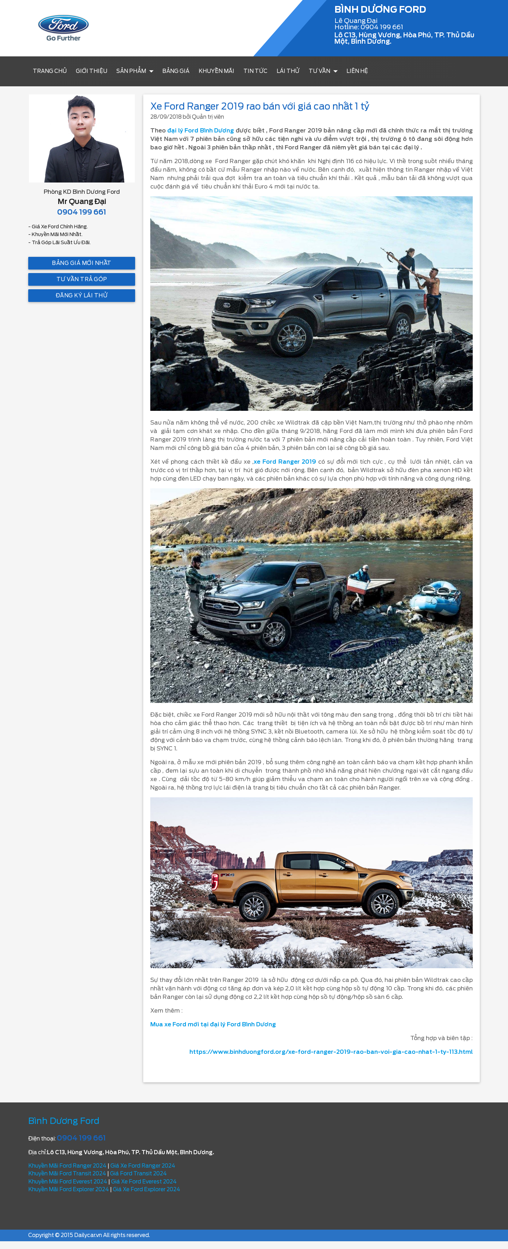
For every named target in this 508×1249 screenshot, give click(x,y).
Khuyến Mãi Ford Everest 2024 (67, 1182)
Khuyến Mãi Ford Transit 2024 (67, 1173)
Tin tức (255, 71)
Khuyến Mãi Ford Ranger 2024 (67, 1166)
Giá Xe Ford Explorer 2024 (146, 1189)
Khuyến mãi (216, 71)
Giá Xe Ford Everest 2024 (144, 1182)
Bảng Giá (175, 71)
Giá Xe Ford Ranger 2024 (142, 1166)
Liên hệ (357, 71)
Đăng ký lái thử (82, 295)
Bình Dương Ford (63, 1121)
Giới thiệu (91, 71)
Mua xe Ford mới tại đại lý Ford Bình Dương (213, 1024)
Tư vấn (325, 71)
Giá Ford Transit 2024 (138, 1173)
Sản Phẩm (136, 71)
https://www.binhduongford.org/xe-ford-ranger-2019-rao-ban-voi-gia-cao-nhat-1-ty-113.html (331, 1052)
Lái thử (288, 71)
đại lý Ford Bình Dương (200, 130)
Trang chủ (50, 71)
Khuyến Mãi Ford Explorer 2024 (68, 1189)
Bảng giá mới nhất (81, 263)
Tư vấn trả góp (81, 279)
